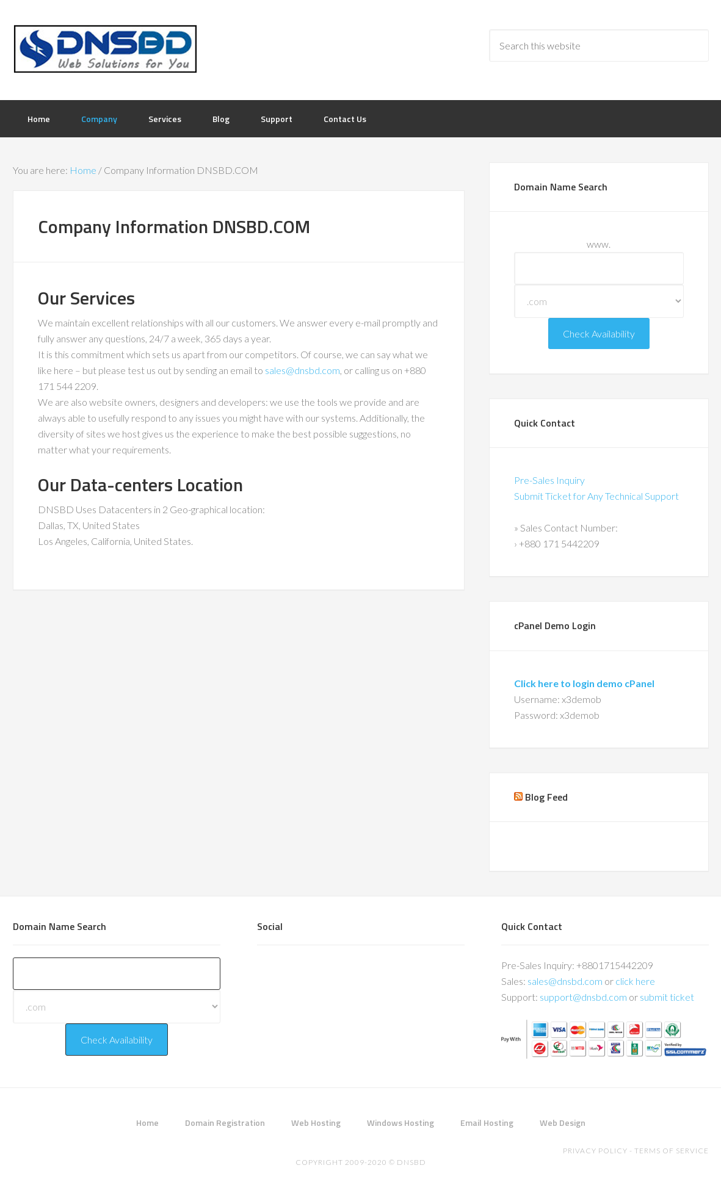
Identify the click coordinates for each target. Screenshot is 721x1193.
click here (635, 981)
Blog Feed (546, 797)
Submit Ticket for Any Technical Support (596, 496)
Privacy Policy (595, 1150)
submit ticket (667, 997)
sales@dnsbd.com (302, 370)
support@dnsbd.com (583, 997)
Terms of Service (671, 1150)
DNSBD (110, 48)
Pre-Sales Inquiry (549, 480)
